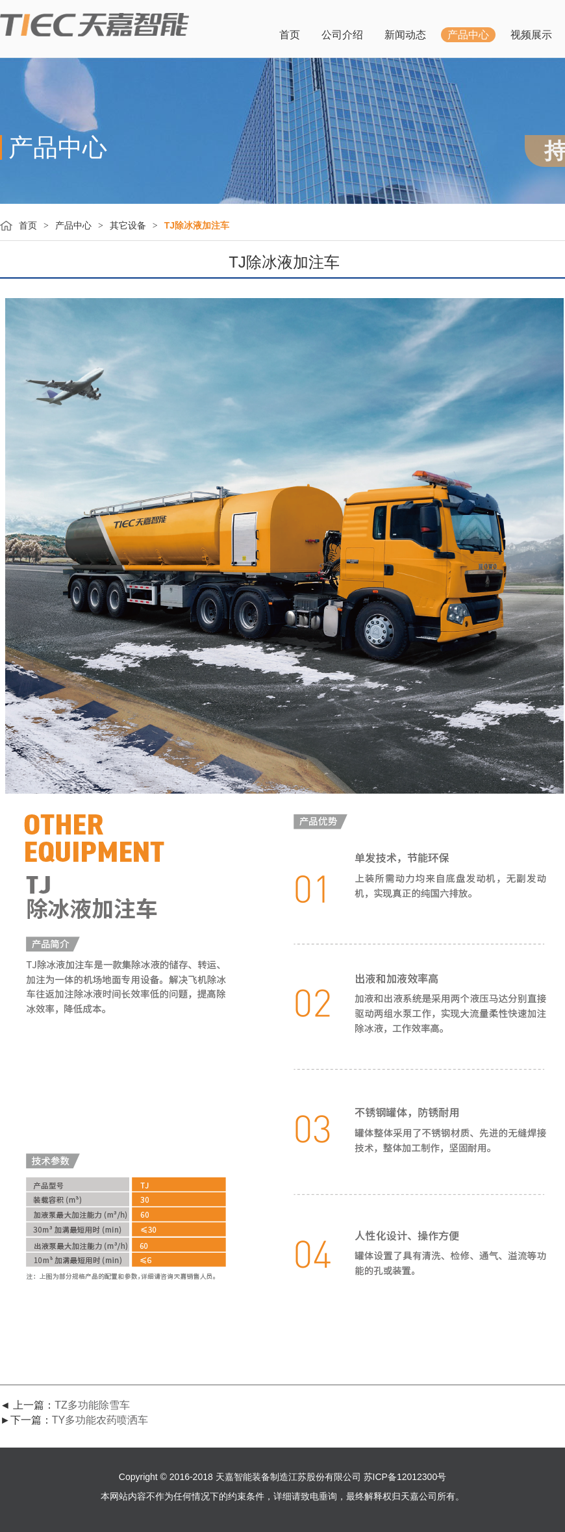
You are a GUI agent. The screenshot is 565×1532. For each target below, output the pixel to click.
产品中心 (468, 34)
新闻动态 (405, 34)
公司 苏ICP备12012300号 (395, 1477)
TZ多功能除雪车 (92, 1405)
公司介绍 (342, 34)
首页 (289, 34)
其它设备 (128, 225)
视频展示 (531, 34)
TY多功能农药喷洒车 (100, 1419)
